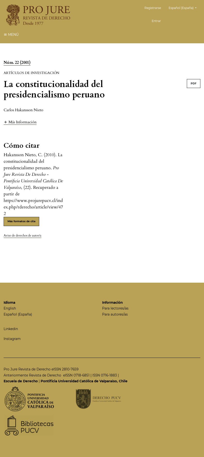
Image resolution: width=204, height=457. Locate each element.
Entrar (156, 21)
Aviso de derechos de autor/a (22, 235)
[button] (20, 122)
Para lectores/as (115, 308)
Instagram (12, 339)
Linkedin (11, 329)
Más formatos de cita (21, 221)
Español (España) (184, 7)
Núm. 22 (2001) (17, 62)
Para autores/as (115, 314)
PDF (193, 83)
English (10, 308)
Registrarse (152, 8)
